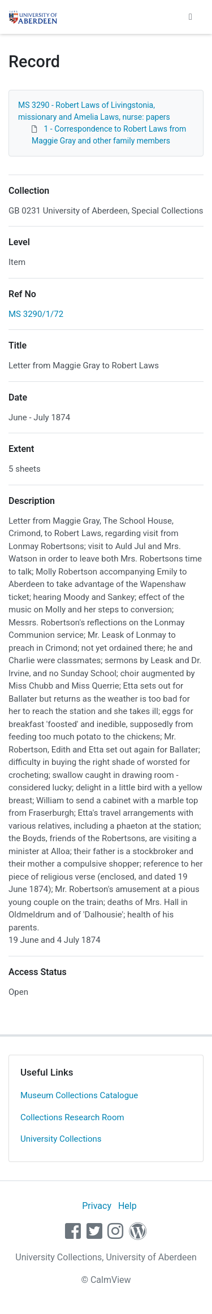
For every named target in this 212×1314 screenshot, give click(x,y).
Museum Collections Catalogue (79, 1095)
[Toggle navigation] (190, 17)
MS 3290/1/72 (35, 314)
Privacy (96, 1205)
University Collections (61, 1139)
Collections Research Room (72, 1117)
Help (127, 1205)
